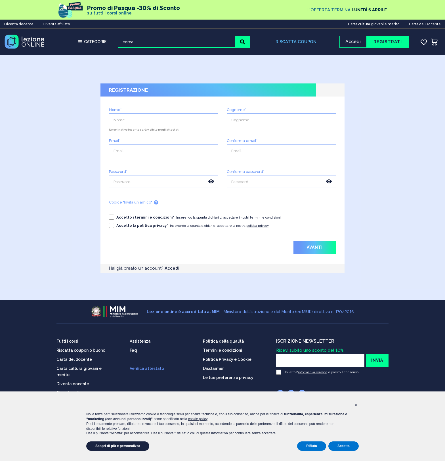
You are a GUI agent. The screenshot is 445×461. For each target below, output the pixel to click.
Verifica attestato (147, 368)
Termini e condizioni (222, 349)
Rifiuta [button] (311, 446)
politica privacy (257, 226)
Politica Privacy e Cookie (227, 359)
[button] (355, 405)
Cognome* (236, 110)
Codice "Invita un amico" (134, 203)
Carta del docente (74, 359)
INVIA (377, 359)
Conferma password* (245, 172)
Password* (118, 172)
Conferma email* (242, 141)
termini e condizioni (265, 218)
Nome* (115, 110)
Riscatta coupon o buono (80, 349)
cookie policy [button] (197, 419)
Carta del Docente (425, 24)
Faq (133, 349)
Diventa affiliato (56, 24)
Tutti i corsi (67, 340)
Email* (114, 141)
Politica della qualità (223, 340)
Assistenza (140, 340)
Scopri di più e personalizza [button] (117, 446)
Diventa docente (18, 24)
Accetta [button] (343, 446)
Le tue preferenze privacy (228, 377)
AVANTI (315, 248)
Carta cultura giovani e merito (374, 24)
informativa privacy (312, 372)
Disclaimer (213, 368)
